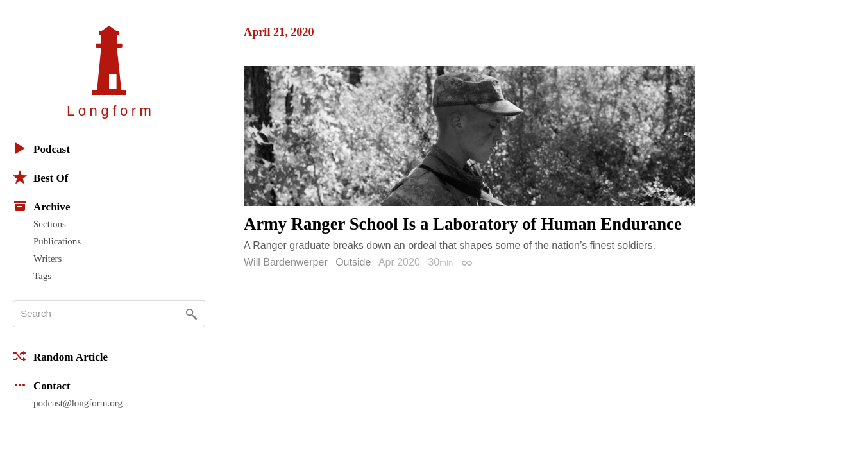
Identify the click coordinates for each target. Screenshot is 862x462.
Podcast (41, 148)
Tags (42, 276)
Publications (57, 241)
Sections (49, 224)
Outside (353, 262)
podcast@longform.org (78, 403)
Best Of (40, 177)
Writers (47, 258)
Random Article (60, 356)
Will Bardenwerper (286, 262)
